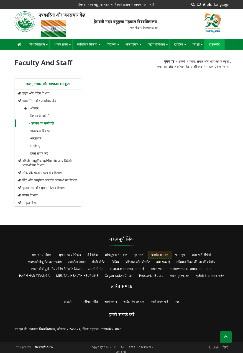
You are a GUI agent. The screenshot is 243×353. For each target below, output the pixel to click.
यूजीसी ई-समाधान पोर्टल (210, 275)
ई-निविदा (92, 254)
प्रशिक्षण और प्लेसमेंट (137, 262)
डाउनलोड (214, 44)
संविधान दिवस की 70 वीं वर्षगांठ (195, 262)
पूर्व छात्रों (139, 254)
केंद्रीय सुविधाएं (158, 46)
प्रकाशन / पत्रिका (42, 254)
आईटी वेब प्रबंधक (133, 301)
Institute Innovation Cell (127, 269)
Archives (157, 269)
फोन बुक (180, 254)
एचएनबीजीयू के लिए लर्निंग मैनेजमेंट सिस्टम (56, 269)
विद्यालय (114, 46)
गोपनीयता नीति (89, 301)
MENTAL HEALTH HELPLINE (77, 275)
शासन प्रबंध (63, 46)
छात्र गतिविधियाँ (201, 254)
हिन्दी (225, 347)
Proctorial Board (151, 275)
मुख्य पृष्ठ (169, 61)
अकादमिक (134, 46)
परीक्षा (198, 46)
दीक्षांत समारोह (159, 254)
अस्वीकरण (110, 301)
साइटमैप (68, 301)
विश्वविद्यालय (39, 46)
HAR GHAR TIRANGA (34, 275)
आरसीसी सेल (95, 269)
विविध (115, 262)
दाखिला (181, 46)
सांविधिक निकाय (89, 46)
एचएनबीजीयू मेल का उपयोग (45, 262)
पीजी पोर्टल (98, 262)
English (214, 347)
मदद (176, 301)
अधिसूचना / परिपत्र (116, 254)
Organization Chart (119, 275)
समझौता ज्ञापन (77, 262)
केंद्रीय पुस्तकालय (179, 275)
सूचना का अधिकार (70, 254)
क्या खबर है (163, 262)
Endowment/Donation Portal (191, 269)
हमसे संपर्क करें (159, 301)
